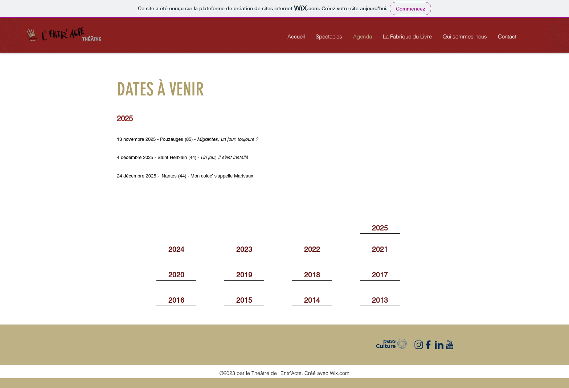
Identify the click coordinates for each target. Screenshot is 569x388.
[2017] (380, 275)
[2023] (244, 249)
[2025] (380, 228)
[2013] (380, 300)
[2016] (176, 300)
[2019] (244, 275)
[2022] (312, 249)
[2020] (176, 275)
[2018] (312, 275)
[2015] (244, 300)
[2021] (380, 249)
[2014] (312, 300)
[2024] (176, 249)
